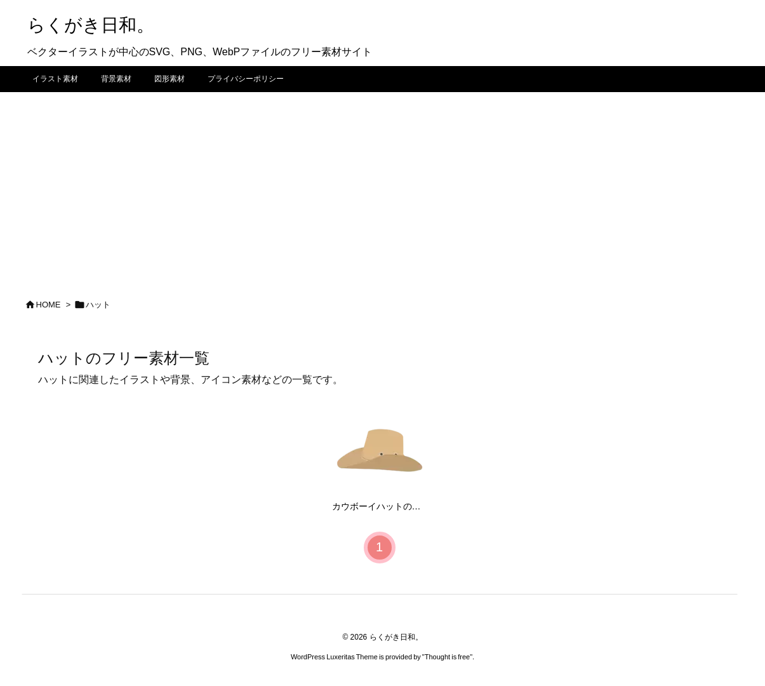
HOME (48, 304)
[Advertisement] (383, 187)
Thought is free (447, 657)
